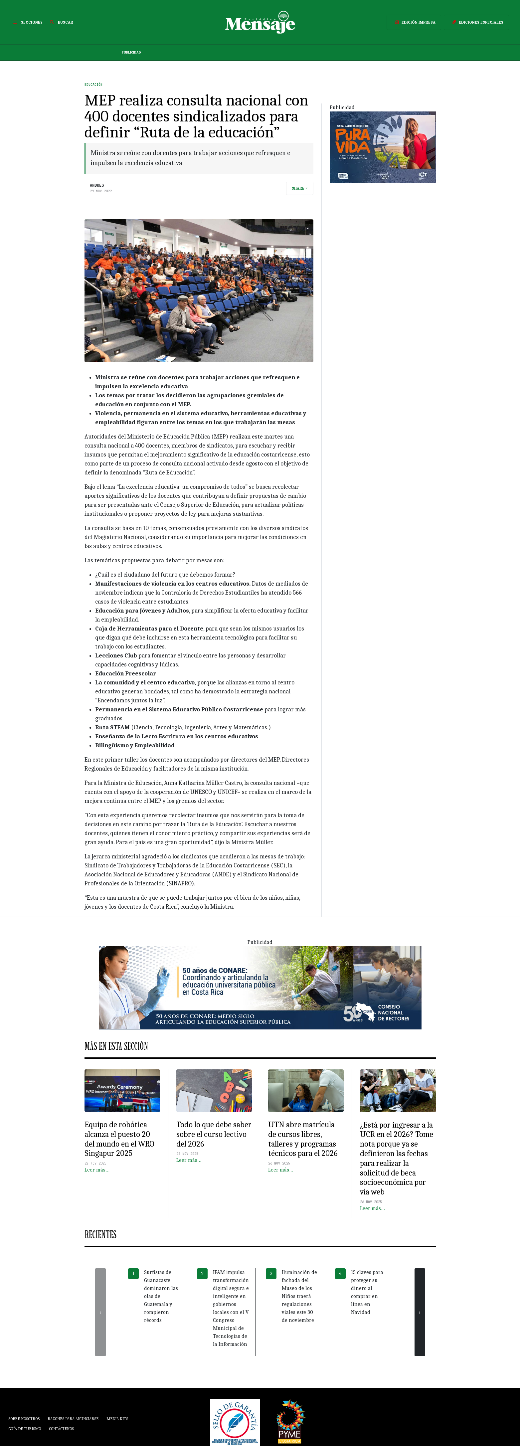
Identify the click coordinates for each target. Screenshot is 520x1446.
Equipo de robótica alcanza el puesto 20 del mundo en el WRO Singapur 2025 (119, 1139)
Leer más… (97, 1170)
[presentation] (100, 1312)
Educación (93, 85)
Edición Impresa (413, 22)
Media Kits (117, 1418)
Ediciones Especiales (476, 22)
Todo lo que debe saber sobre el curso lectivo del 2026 (214, 1134)
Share (298, 188)
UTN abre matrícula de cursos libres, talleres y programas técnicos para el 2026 (303, 1139)
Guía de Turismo (24, 1428)
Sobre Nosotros (24, 1418)
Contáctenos (61, 1428)
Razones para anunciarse (73, 1418)
